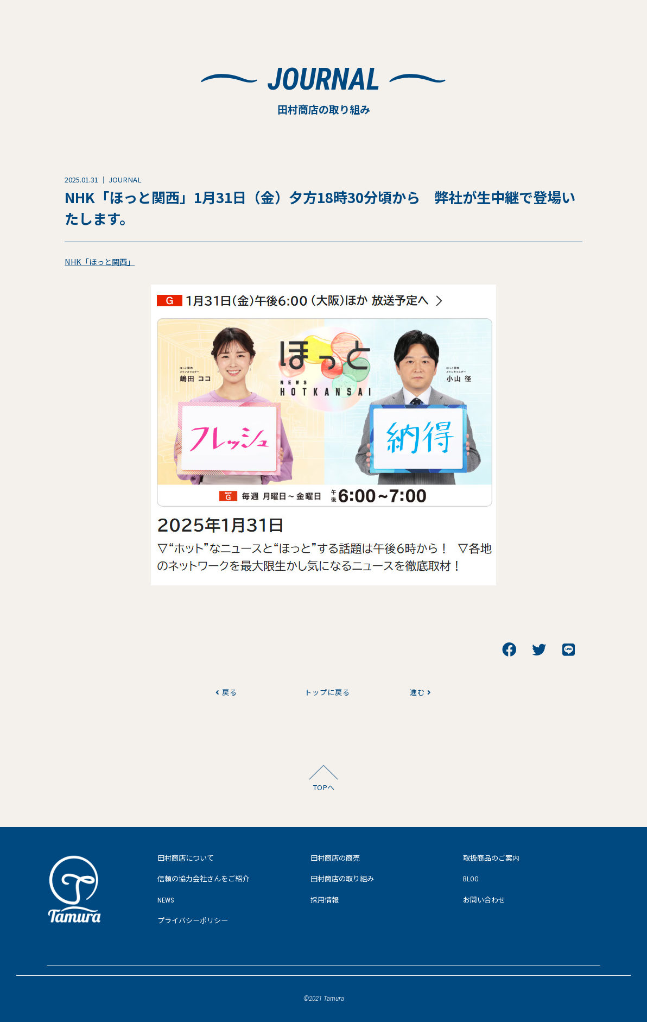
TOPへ (323, 787)
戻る (226, 692)
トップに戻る (323, 692)
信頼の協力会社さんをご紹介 (203, 879)
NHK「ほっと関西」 (100, 261)
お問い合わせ (484, 900)
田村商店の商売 (335, 858)
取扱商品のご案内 (491, 858)
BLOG (471, 879)
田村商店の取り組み (342, 879)
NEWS (165, 900)
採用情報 (324, 900)
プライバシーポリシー (192, 921)
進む (421, 692)
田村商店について (185, 858)
